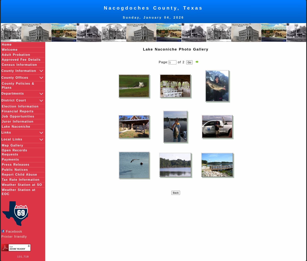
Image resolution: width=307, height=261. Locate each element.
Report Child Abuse (19, 174)
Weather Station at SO (22, 184)
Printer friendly (15, 236)
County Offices (22, 77)
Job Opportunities (18, 116)
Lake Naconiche (16, 126)
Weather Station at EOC (18, 192)
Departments (22, 93)
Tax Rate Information (21, 179)
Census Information (19, 64)
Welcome (10, 49)
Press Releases (15, 164)
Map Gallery (12, 145)
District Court (22, 100)
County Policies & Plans (18, 85)
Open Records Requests (14, 152)
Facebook (12, 231)
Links (22, 132)
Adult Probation (16, 54)
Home (7, 44)
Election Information (20, 106)
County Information (22, 71)
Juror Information (17, 121)
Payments (10, 159)
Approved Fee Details (21, 59)
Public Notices (15, 169)
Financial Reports (18, 111)
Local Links (22, 139)
